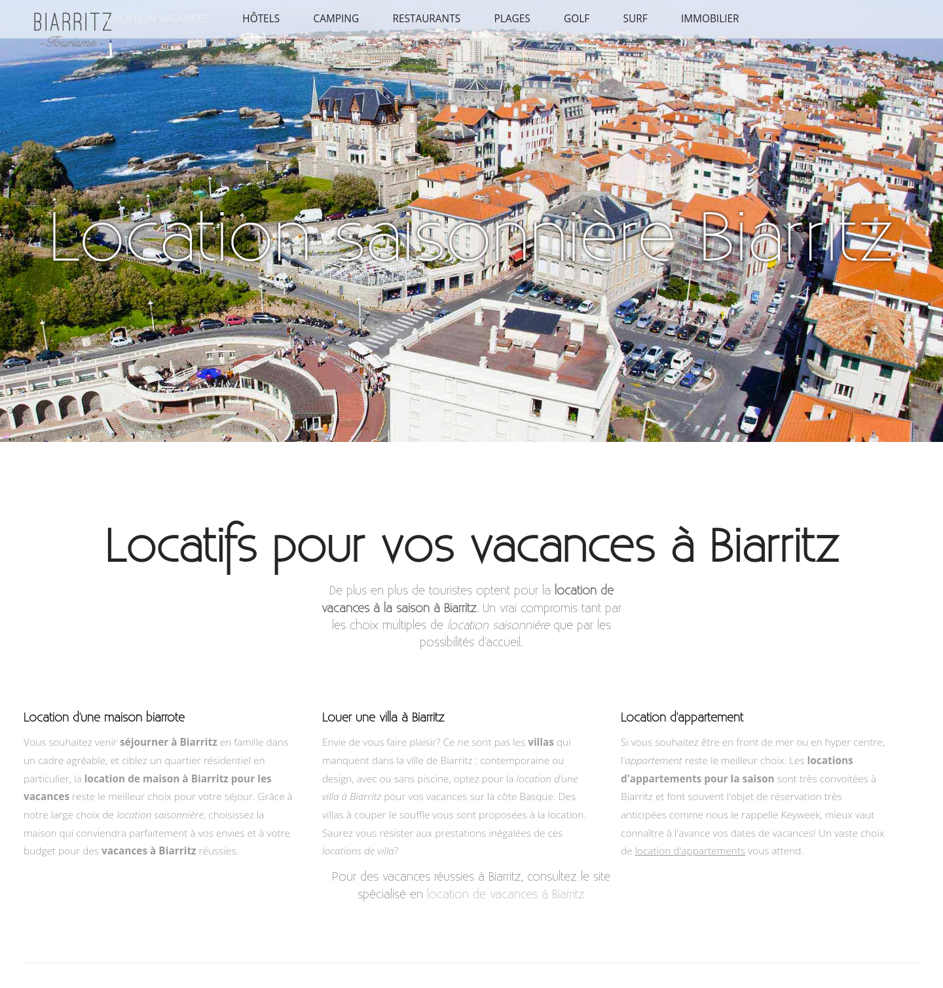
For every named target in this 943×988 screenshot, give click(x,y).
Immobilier (710, 19)
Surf (635, 19)
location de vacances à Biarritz (506, 894)
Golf (576, 19)
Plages (512, 19)
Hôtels (261, 19)
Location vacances (158, 19)
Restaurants (426, 19)
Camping (336, 19)
